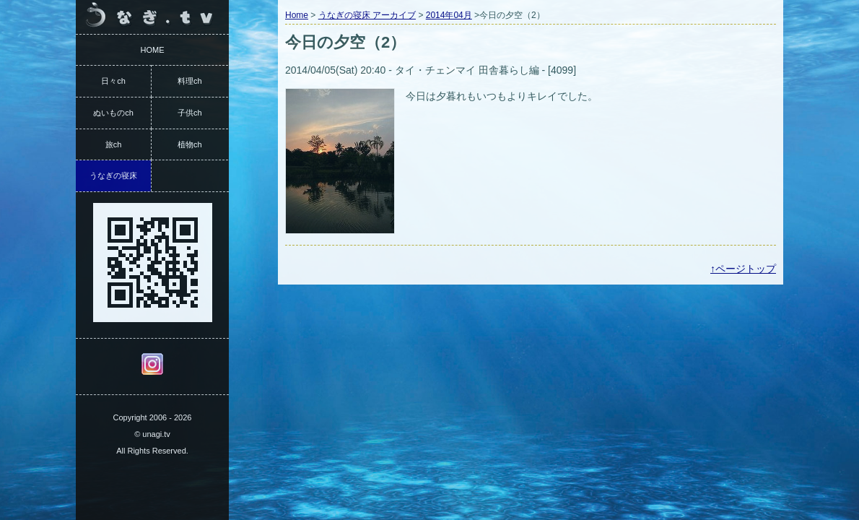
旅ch (113, 144)
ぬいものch (113, 112)
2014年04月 (449, 15)
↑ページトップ (743, 268)
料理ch (190, 81)
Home (296, 15)
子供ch (190, 112)
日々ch (113, 81)
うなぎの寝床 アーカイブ (367, 15)
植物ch (190, 144)
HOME (153, 50)
